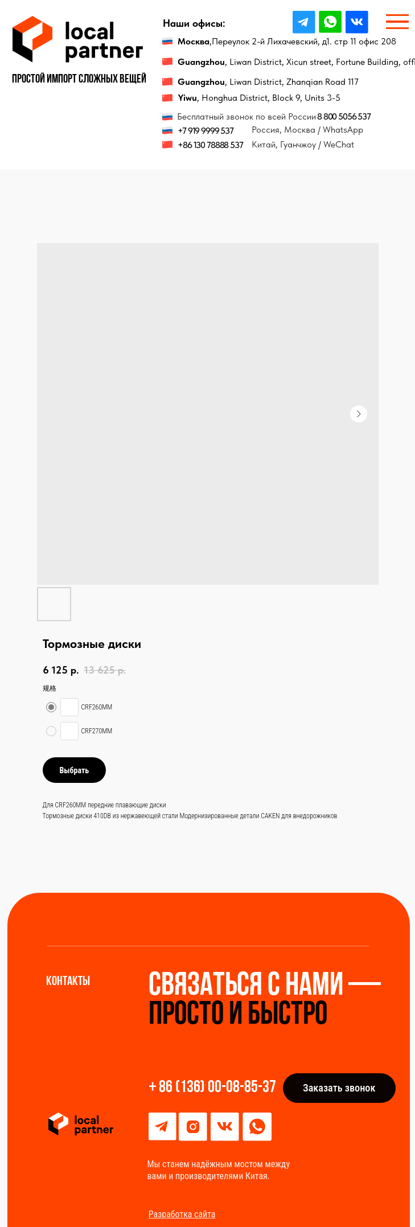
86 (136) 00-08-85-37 (217, 1088)
